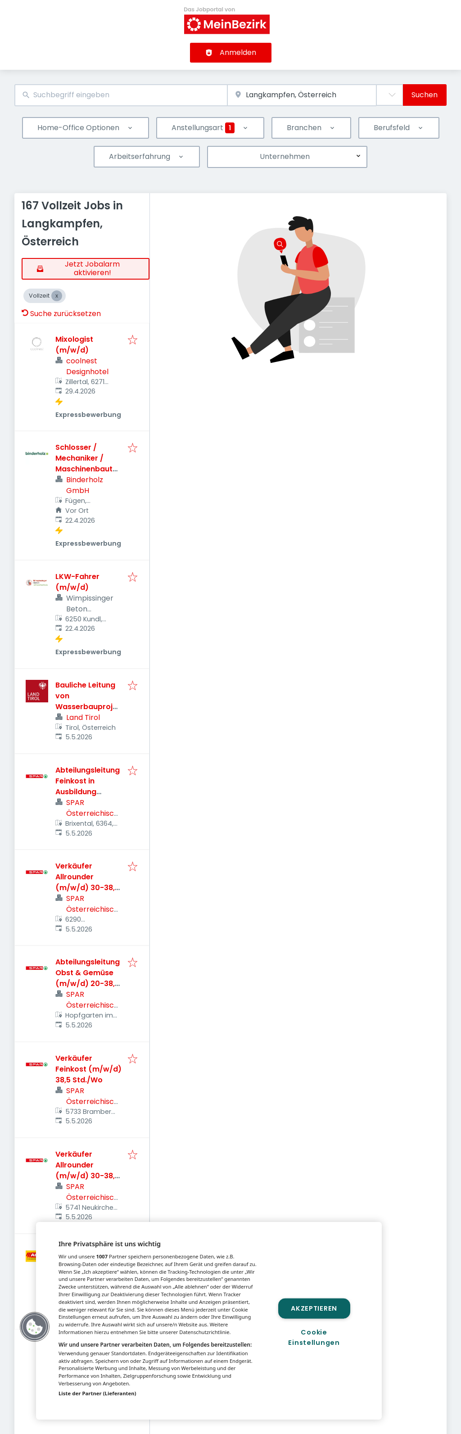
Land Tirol (83, 717)
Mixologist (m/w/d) (74, 344)
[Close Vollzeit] (56, 295)
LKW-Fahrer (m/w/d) (77, 582)
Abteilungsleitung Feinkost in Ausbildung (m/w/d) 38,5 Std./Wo (87, 792)
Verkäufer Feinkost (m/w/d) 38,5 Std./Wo (88, 1069)
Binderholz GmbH (84, 485)
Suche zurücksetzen (61, 313)
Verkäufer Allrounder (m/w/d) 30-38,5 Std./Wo (87, 882)
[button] (34, 1326)
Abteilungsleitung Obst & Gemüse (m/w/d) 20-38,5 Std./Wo (87, 978)
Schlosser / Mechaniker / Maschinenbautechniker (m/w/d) (88, 463)
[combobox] (120, 95)
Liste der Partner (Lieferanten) (97, 1393)
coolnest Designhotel (87, 366)
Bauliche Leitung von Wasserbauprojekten (88, 701)
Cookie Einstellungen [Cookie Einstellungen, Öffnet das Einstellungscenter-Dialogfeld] (313, 1337)
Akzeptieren (314, 1307)
